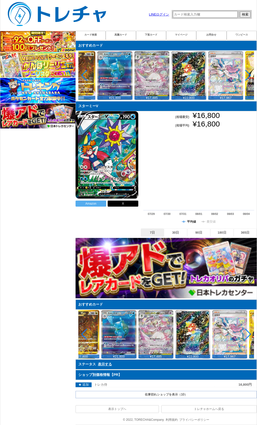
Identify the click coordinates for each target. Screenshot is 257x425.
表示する (105, 364)
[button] (248, 75)
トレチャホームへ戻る (209, 409)
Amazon (90, 203)
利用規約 (172, 419)
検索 (245, 14)
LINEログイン (159, 14)
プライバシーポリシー (194, 419)
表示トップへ (117, 409)
